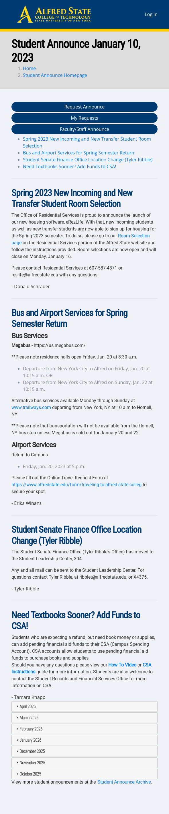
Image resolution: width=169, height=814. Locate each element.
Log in (151, 14)
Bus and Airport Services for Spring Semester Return (78, 153)
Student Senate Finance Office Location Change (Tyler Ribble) (88, 159)
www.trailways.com (31, 407)
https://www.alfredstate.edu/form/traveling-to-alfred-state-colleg (76, 484)
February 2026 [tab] (28, 729)
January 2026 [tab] (28, 740)
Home (29, 68)
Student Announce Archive (124, 782)
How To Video (122, 665)
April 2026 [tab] (25, 706)
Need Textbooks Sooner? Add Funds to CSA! (69, 166)
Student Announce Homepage (55, 75)
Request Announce (84, 107)
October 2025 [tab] (28, 774)
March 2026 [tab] (26, 717)
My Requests (84, 118)
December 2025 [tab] (30, 751)
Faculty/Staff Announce (84, 129)
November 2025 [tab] (30, 762)
